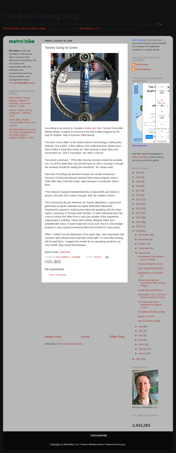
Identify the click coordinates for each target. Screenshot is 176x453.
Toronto (97, 257)
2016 (139, 195)
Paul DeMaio (142, 64)
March (141, 344)
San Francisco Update (149, 321)
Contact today (22, 83)
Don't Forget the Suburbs (150, 268)
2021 (139, 172)
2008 (139, 231)
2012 (139, 213)
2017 (139, 190)
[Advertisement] (84, 308)
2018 (139, 186)
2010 (139, 222)
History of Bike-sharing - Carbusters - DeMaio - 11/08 (21, 113)
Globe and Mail (92, 128)
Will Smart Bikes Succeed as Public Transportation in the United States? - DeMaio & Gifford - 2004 (22, 133)
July (140, 326)
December (144, 234)
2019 (139, 181)
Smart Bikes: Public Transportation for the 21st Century (22, 122)
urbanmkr (64, 252)
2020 (139, 177)
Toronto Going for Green (150, 264)
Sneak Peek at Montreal (150, 290)
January (142, 353)
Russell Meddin (143, 69)
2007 (139, 359)
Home (85, 336)
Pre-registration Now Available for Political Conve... (150, 305)
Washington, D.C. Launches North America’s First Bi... (152, 296)
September (144, 248)
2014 (139, 204)
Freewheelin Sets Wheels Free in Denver (151, 258)
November (144, 239)
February (143, 349)
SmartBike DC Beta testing (151, 312)
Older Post (117, 336)
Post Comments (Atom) (71, 344)
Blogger (122, 444)
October (142, 244)
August (142, 253)
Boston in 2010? (146, 316)
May (140, 335)
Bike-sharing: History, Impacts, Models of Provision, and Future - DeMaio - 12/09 (20, 101)
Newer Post (53, 336)
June (141, 331)
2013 (139, 208)
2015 (139, 199)
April (141, 340)
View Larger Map (139, 146)
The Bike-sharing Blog (41, 16)
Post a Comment (57, 275)
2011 (139, 217)
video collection (140, 157)
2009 (139, 226)
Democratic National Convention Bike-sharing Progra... (151, 283)
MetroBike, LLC (89, 28)
